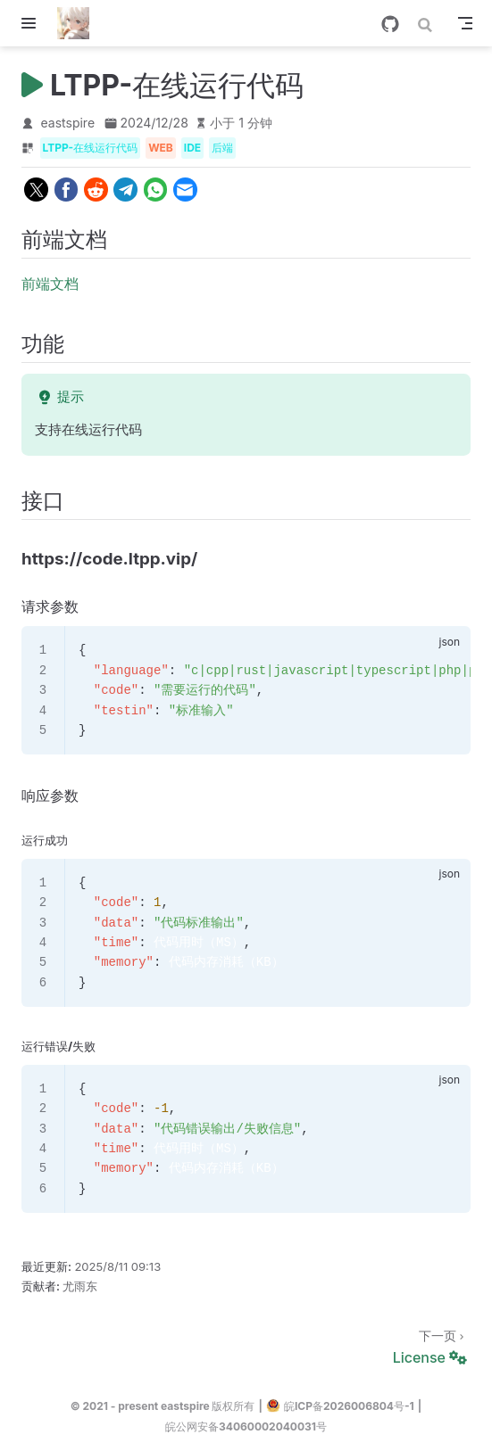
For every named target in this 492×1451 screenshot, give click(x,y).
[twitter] (36, 189)
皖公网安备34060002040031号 (246, 1426)
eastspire (68, 122)
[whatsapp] (155, 189)
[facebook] (65, 189)
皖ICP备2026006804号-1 (340, 1405)
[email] (185, 189)
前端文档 (50, 284)
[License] (246, 1345)
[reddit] (96, 189)
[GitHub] (390, 24)
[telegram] (125, 189)
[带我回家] (79, 23)
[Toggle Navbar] (465, 23)
